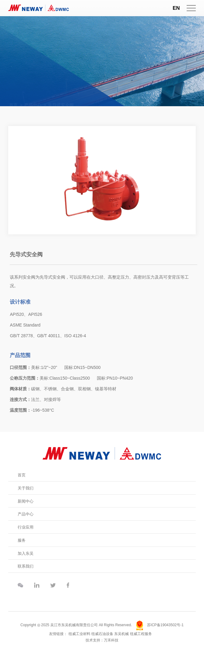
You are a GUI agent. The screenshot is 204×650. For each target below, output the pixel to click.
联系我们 (25, 566)
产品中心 (25, 514)
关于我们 (25, 488)
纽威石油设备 (102, 634)
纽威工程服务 (141, 634)
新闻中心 (25, 501)
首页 (22, 475)
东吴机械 (121, 634)
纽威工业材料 (79, 634)
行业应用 (25, 527)
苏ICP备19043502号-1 (165, 625)
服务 (22, 540)
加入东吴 (25, 553)
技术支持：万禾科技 (102, 640)
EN (176, 8)
